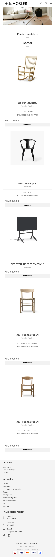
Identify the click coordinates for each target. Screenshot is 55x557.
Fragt (5, 503)
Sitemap (6, 506)
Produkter (6, 486)
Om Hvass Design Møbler (12, 489)
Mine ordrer (7, 467)
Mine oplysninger (9, 470)
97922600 (10, 525)
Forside (5, 483)
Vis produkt (27, 124)
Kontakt (5, 492)
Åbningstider (7, 495)
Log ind (5, 473)
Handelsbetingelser (10, 498)
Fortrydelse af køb (9, 500)
